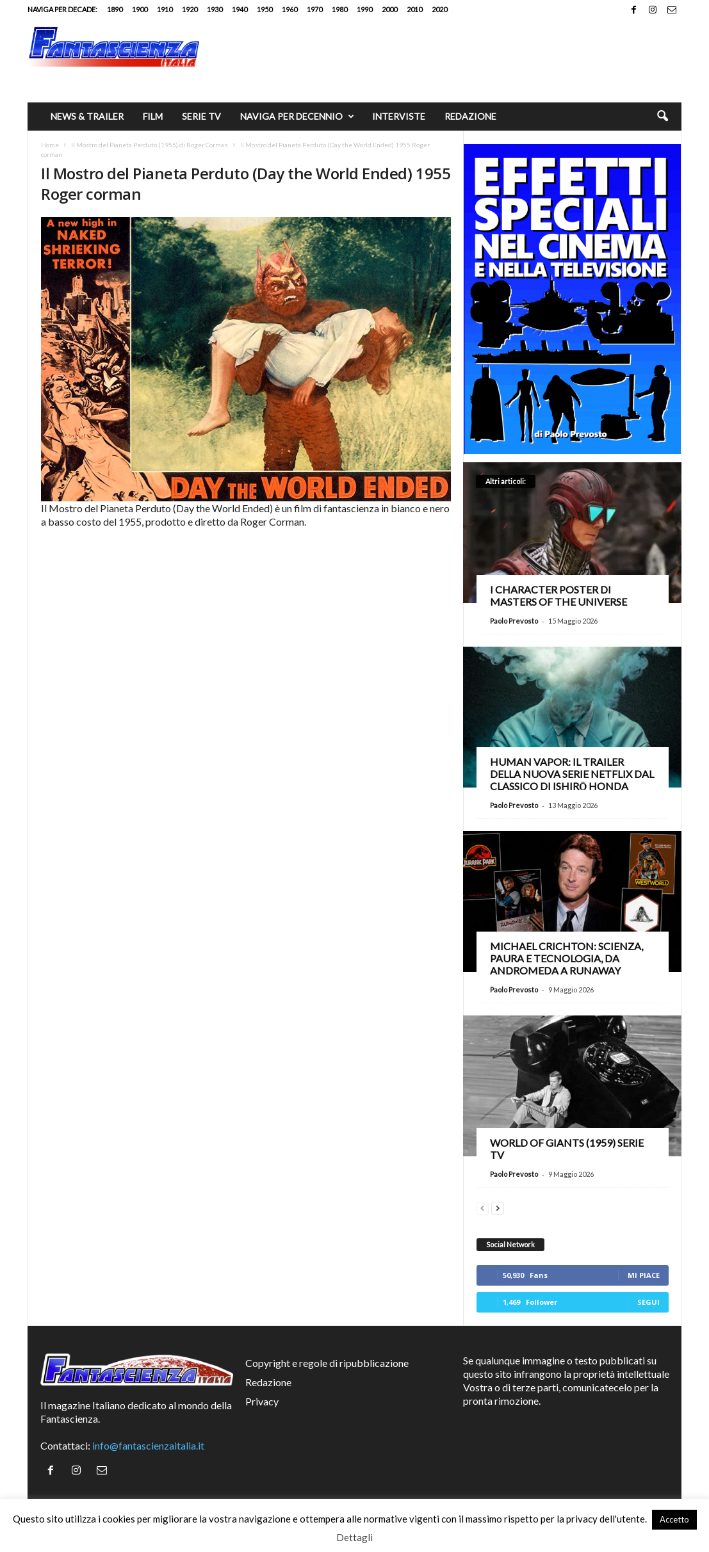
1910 (164, 9)
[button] (662, 116)
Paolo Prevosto (514, 621)
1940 (239, 9)
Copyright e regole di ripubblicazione (327, 1363)
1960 (289, 9)
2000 (389, 9)
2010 (414, 9)
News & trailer (87, 116)
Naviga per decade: (62, 9)
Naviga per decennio (297, 116)
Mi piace (644, 1275)
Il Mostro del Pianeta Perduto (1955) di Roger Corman (149, 145)
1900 (139, 9)
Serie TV (201, 116)
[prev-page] (482, 1206)
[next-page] (497, 1206)
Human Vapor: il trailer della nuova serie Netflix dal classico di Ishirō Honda (572, 774)
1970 (314, 9)
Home (50, 145)
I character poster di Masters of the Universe (558, 595)
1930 (214, 9)
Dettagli (354, 1537)
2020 (439, 9)
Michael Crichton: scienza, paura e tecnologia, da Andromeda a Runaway (566, 958)
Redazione (470, 116)
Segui (648, 1302)
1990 (364, 9)
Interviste (398, 116)
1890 (114, 9)
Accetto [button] (674, 1519)
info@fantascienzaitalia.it (148, 1445)
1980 (339, 9)
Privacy (262, 1401)
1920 (189, 9)
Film (153, 116)
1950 (264, 9)
